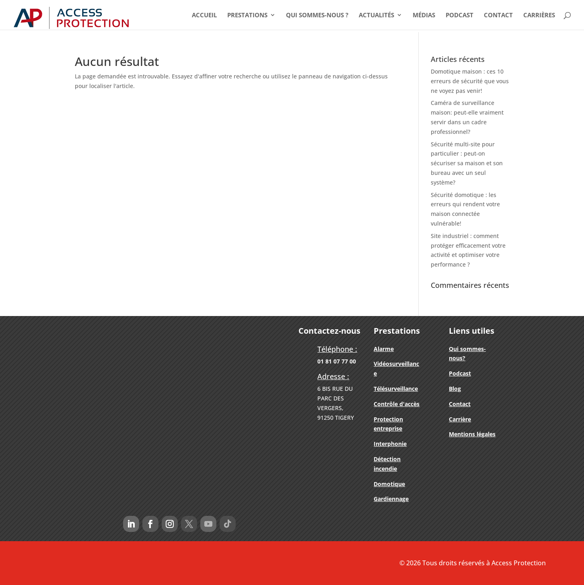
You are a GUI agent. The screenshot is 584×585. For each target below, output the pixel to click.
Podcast (459, 15)
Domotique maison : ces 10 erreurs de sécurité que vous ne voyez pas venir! (470, 81)
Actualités (376, 15)
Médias (424, 15)
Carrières (539, 15)
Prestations (247, 15)
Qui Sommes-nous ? (317, 15)
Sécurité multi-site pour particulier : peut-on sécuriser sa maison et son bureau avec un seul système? (467, 163)
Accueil (204, 15)
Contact (498, 15)
